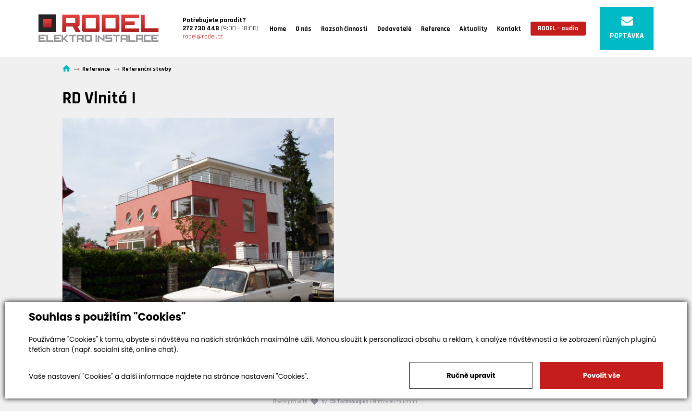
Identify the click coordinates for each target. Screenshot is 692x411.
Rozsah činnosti (344, 29)
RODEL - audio (558, 28)
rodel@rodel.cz (203, 36)
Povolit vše (601, 375)
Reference (435, 29)
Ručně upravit (470, 375)
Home (278, 29)
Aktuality (473, 29)
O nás (303, 29)
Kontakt (509, 29)
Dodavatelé (394, 29)
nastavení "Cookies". (274, 376)
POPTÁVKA (627, 28)
